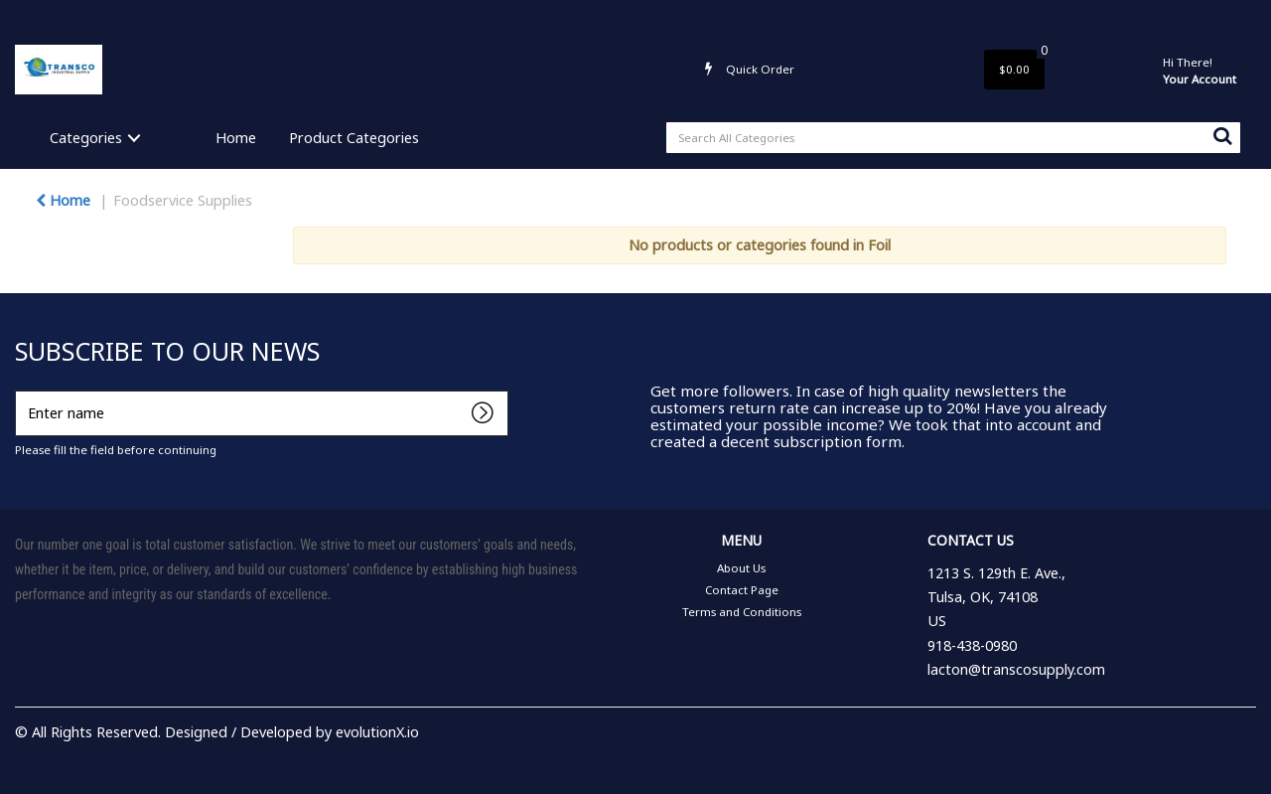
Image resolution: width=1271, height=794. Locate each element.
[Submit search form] (1222, 135)
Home (235, 137)
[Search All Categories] (953, 137)
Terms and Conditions (714, 16)
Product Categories (354, 137)
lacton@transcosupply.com (1016, 669)
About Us (522, 16)
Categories (86, 137)
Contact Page (600, 16)
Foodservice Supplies (182, 200)
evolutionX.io (377, 731)
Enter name (20, 390)
